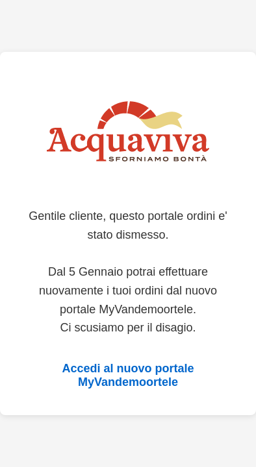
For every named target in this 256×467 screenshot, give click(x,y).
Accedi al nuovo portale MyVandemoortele (128, 375)
